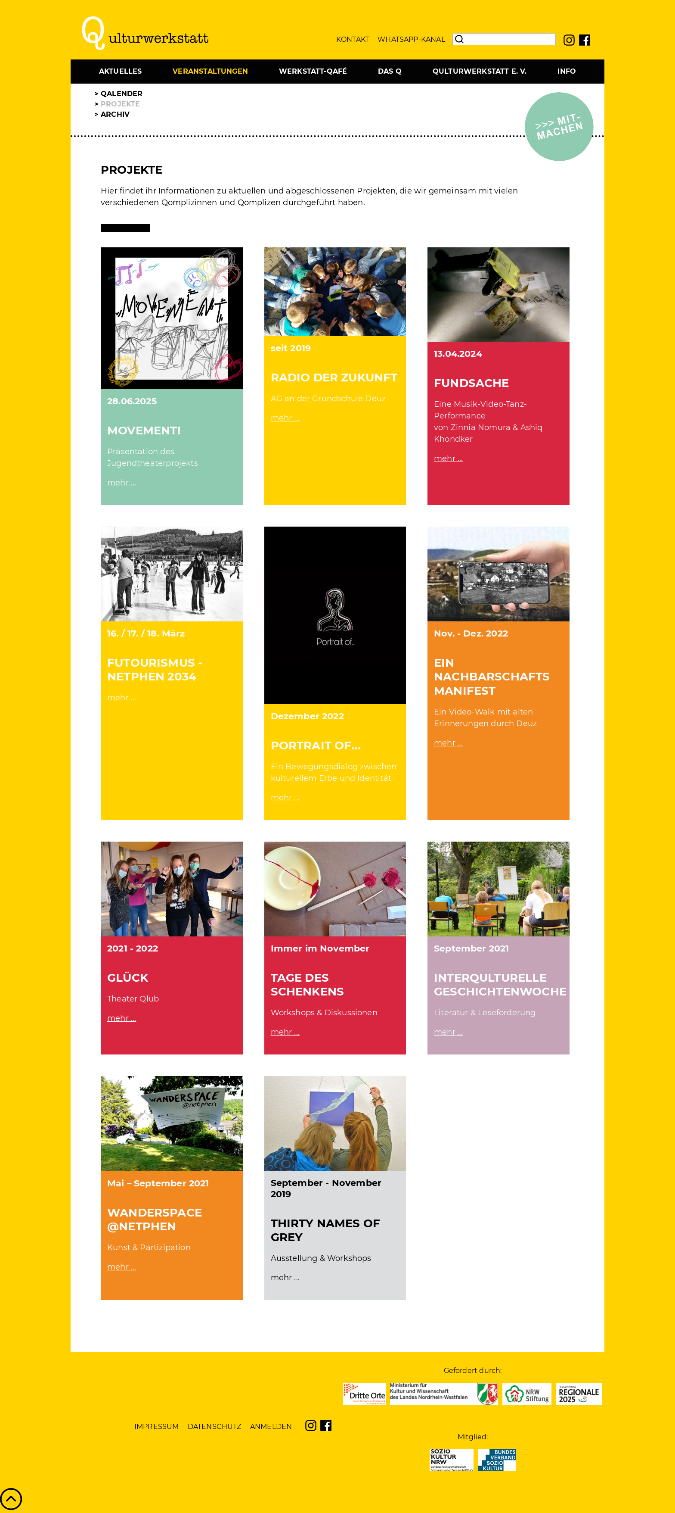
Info (566, 71)
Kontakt (352, 39)
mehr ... (121, 482)
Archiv (115, 114)
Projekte (120, 104)
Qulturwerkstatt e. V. (480, 71)
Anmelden (271, 1427)
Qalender (121, 94)
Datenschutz (215, 1427)
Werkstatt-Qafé (313, 71)
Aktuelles (120, 71)
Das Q (390, 71)
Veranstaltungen (210, 71)
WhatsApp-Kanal (411, 39)
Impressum (156, 1427)
